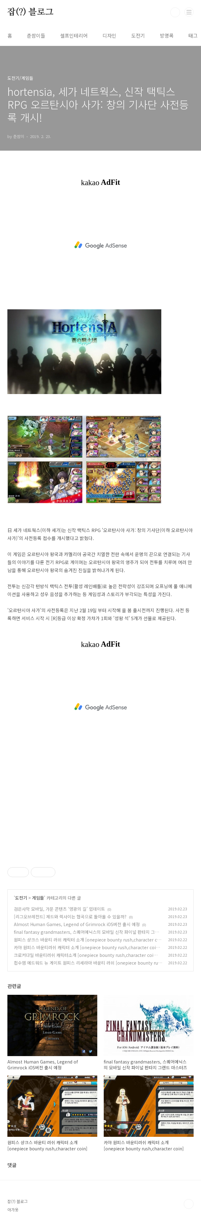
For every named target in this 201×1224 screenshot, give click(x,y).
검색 (175, 12)
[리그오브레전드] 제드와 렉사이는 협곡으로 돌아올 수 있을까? (70, 916)
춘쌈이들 (36, 35)
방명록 (167, 35)
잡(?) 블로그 (30, 12)
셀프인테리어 (74, 35)
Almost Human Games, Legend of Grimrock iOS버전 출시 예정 (77, 924)
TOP (189, 1204)
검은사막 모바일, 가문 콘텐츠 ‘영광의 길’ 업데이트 (59, 909)
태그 (193, 35)
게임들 (38, 898)
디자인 (109, 35)
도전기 (138, 35)
